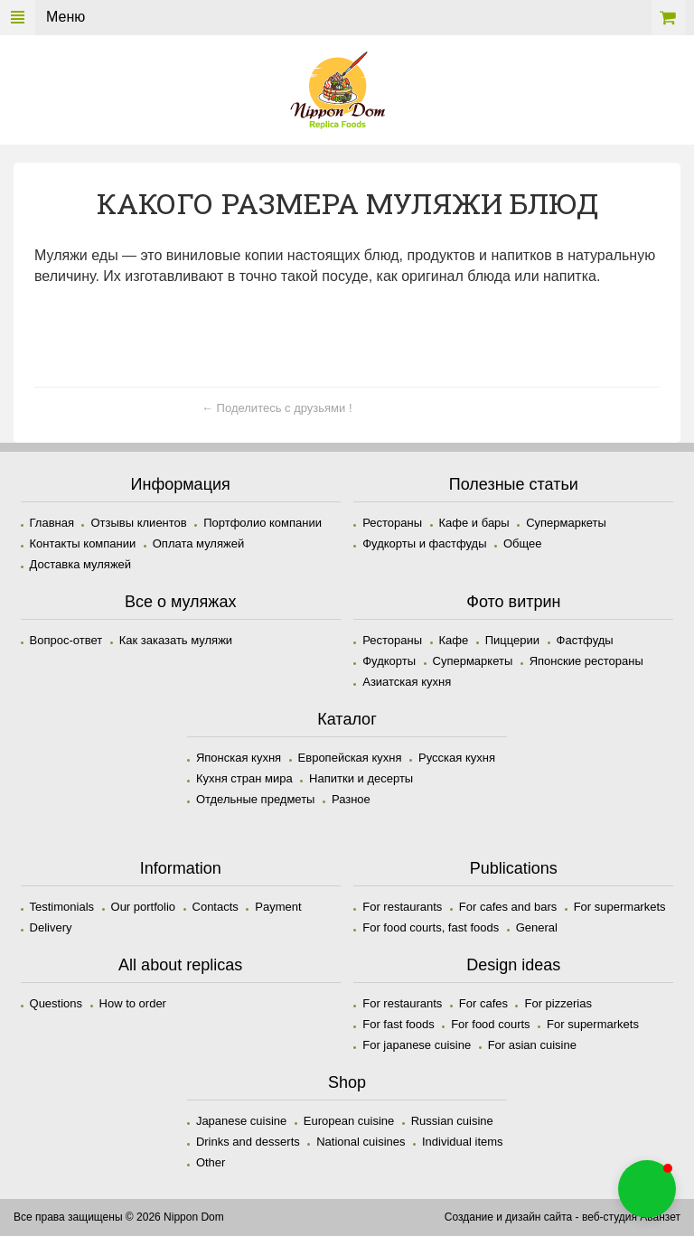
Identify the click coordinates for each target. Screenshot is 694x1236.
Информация (180, 484)
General (537, 927)
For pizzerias (557, 1003)
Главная (52, 522)
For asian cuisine (532, 1045)
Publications (514, 868)
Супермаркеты (566, 522)
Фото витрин (513, 602)
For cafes (483, 1003)
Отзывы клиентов (138, 522)
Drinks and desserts (248, 1141)
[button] (647, 1189)
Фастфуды (585, 640)
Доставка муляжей (81, 564)
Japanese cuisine (241, 1121)
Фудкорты (389, 661)
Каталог (346, 719)
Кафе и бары (474, 522)
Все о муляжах (181, 602)
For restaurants (402, 906)
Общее (522, 543)
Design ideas (513, 965)
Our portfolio (143, 906)
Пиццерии (512, 640)
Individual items (462, 1141)
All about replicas (180, 965)
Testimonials (62, 906)
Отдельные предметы (255, 799)
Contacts (215, 906)
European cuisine (349, 1121)
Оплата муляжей (198, 543)
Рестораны (392, 522)
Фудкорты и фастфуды (424, 543)
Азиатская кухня (406, 681)
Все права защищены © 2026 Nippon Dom (119, 1217)
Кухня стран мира (244, 778)
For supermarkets (620, 906)
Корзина (668, 17)
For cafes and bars (508, 906)
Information (180, 868)
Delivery (51, 927)
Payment (278, 906)
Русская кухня (456, 757)
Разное (351, 799)
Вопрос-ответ (66, 640)
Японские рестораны (586, 661)
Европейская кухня (350, 757)
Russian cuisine (452, 1121)
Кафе (454, 640)
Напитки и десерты (361, 778)
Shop (347, 1082)
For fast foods (398, 1024)
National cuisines (360, 1141)
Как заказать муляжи (175, 640)
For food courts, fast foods (430, 927)
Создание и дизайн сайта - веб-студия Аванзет (562, 1217)
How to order (132, 1003)
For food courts (490, 1024)
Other (211, 1162)
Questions (56, 1003)
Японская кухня (238, 757)
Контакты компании (83, 543)
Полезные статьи (513, 484)
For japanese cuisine (416, 1045)
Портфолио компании (262, 522)
